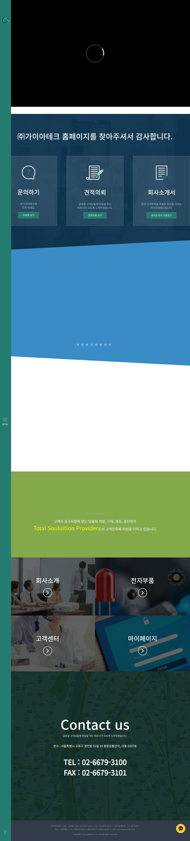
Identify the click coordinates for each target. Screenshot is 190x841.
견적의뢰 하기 (95, 215)
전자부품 (142, 592)
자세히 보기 (28, 215)
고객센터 (47, 650)
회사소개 (47, 592)
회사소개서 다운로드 (161, 215)
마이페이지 (142, 650)
